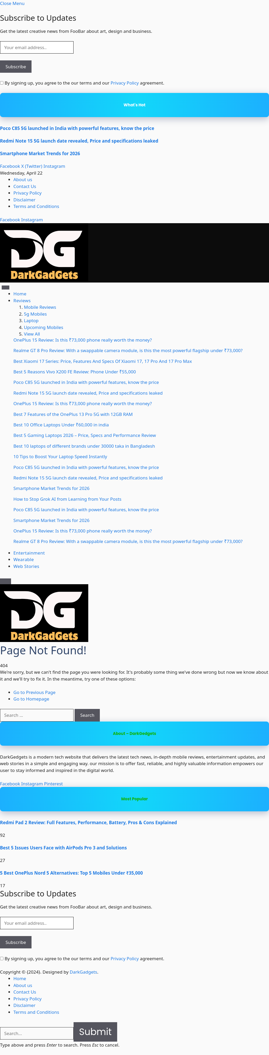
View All (32, 334)
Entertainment (29, 553)
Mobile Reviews (40, 307)
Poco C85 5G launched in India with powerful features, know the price (77, 128)
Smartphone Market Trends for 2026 (40, 153)
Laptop (31, 320)
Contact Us (24, 186)
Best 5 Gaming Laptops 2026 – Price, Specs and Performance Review (84, 435)
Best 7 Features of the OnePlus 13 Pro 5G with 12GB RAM (73, 414)
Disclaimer (24, 200)
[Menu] (5, 288)
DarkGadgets (83, 972)
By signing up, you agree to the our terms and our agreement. (82, 83)
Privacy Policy (125, 83)
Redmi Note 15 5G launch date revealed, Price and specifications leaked (79, 141)
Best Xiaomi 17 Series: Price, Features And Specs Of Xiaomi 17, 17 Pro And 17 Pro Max (102, 361)
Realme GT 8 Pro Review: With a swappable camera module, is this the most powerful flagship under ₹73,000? (127, 350)
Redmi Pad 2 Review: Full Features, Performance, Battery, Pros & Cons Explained (88, 822)
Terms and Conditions (36, 206)
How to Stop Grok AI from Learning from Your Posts (67, 499)
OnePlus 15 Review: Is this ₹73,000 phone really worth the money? (82, 340)
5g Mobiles (35, 314)
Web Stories (26, 566)
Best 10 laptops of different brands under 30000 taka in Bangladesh (84, 446)
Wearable (23, 559)
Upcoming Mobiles (43, 327)
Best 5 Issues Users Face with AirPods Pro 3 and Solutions (63, 848)
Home (20, 294)
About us (22, 179)
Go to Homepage (31, 699)
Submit (95, 1031)
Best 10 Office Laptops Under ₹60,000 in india (61, 425)
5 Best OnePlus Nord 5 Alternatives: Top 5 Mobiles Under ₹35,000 (71, 873)
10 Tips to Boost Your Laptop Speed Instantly (60, 456)
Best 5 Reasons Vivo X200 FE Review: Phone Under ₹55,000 (74, 372)
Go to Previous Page (34, 692)
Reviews (22, 300)
